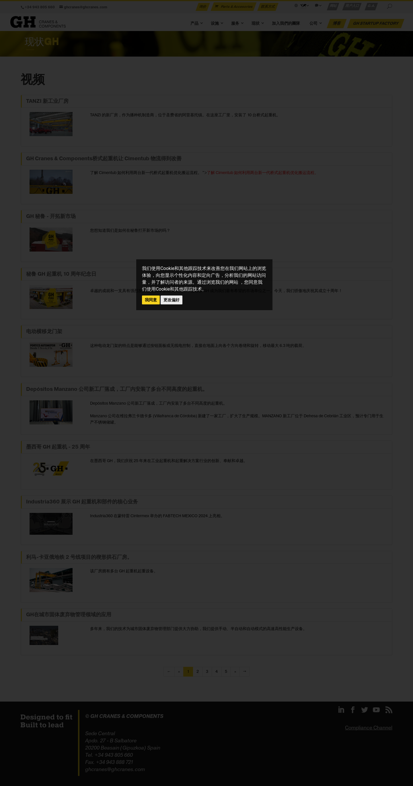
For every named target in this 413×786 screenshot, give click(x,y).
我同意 (151, 300)
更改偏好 (171, 300)
